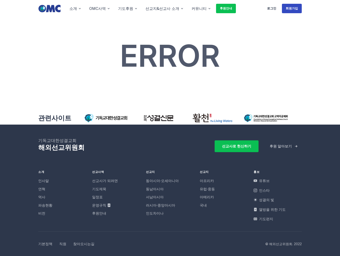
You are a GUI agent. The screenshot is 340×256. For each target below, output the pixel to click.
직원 (62, 244)
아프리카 (207, 181)
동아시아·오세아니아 (162, 181)
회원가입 (292, 8)
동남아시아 (155, 189)
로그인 (271, 8)
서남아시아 (155, 197)
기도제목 (99, 189)
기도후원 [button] (125, 8)
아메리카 (207, 197)
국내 (203, 205)
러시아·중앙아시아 (160, 205)
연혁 (41, 189)
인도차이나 (155, 213)
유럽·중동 (207, 189)
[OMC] (49, 8)
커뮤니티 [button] (199, 8)
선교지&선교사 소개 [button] (162, 8)
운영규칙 (101, 205)
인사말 (43, 181)
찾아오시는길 (83, 244)
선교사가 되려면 (105, 181)
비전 (41, 213)
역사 (41, 197)
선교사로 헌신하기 (236, 146)
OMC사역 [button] (97, 8)
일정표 (97, 197)
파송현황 (45, 205)
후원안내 (226, 8)
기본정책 (45, 244)
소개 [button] (73, 8)
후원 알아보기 (281, 146)
